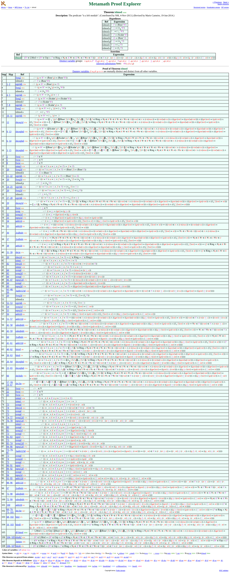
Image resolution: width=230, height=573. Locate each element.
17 (8, 382)
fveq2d (19, 169)
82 (8, 437)
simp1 (18, 260)
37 (8, 239)
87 (8, 452)
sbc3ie (19, 383)
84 (8, 446)
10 (8, 115)
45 (8, 273)
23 (8, 368)
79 (11, 450)
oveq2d (19, 273)
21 (8, 176)
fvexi (18, 156)
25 (11, 187)
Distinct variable (67, 61)
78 (11, 420)
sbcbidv (19, 376)
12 (8, 122)
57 (11, 319)
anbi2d (19, 226)
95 (11, 478)
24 (8, 187)
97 (8, 488)
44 (8, 270)
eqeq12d (19, 280)
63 (11, 355)
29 (8, 203)
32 (8, 214)
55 (8, 310)
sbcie (18, 252)
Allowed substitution (106, 63)
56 (8, 314)
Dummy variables (80, 71)
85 (8, 443)
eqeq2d (19, 286)
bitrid (18, 349)
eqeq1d (19, 217)
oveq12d (20, 417)
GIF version (225, 7)
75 (8, 450)
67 (11, 385)
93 (8, 478)
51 (8, 319)
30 (8, 355)
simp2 (18, 267)
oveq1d (19, 214)
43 (8, 289)
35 (8, 226)
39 (11, 252)
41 (8, 343)
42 (8, 263)
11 (11, 115)
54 (8, 306)
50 (8, 292)
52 (8, 303)
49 (8, 286)
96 (11, 482)
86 (11, 446)
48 (11, 289)
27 (8, 198)
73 (8, 404)
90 (8, 465)
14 (10, 141)
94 (8, 475)
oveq (18, 211)
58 (11, 325)
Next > (226, 2)
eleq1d (19, 257)
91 (11, 465)
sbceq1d (19, 122)
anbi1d (19, 221)
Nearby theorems (223, 4)
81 (8, 430)
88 (8, 482)
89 (8, 468)
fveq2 (18, 77)
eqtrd (18, 437)
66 (8, 376)
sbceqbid (20, 131)
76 (8, 420)
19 (8, 385)
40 (8, 349)
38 (8, 245)
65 (11, 368)
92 (11, 468)
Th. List (27, 7)
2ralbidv (19, 233)
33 (8, 217)
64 (11, 361)
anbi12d (19, 319)
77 (11, 417)
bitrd (18, 355)
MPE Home (18, 7)
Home (10, 7)
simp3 (18, 166)
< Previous (217, 2)
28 (11, 198)
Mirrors (3, 7)
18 (11, 382)
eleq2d (19, 263)
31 (8, 252)
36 (8, 233)
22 (11, 176)
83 (11, 437)
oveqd (18, 270)
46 (8, 280)
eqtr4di (19, 84)
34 (8, 221)
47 (11, 280)
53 (11, 303)
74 (8, 408)
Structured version (199, 7)
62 (11, 349)
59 (11, 331)
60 (8, 337)
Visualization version (213, 7)
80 (8, 427)
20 (8, 169)
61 (11, 343)
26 (8, 361)
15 (10, 150)
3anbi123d (21, 291)
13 (10, 131)
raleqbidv (20, 325)
